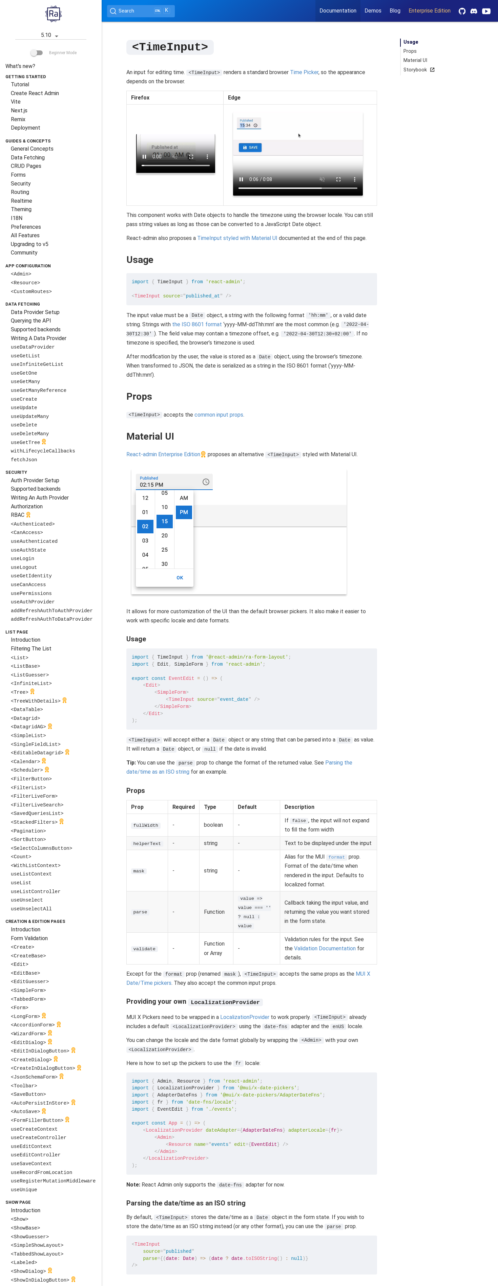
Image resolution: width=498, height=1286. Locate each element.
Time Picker (304, 72)
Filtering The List (31, 648)
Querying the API (31, 320)
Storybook (417, 70)
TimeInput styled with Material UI (237, 238)
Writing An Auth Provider (40, 497)
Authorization (27, 506)
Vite (16, 101)
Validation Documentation (325, 948)
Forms (18, 175)
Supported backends (36, 329)
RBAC (21, 515)
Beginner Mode (53, 52)
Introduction (25, 640)
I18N (16, 218)
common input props (218, 414)
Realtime (21, 201)
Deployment (25, 128)
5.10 (51, 36)
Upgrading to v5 (29, 244)
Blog (395, 10)
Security (21, 183)
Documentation (337, 10)
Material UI (415, 60)
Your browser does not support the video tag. (175, 153)
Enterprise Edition (430, 10)
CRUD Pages (26, 166)
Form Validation (29, 938)
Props (410, 51)
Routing (20, 192)
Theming (21, 209)
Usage (410, 42)
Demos (373, 10)
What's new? (20, 66)
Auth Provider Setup (35, 480)
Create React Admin (35, 93)
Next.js (19, 110)
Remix (18, 119)
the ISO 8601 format (197, 324)
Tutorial (20, 84)
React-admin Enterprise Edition (163, 454)
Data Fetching (28, 157)
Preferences (26, 227)
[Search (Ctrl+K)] (141, 11)
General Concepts (32, 149)
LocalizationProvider (244, 1016)
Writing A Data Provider (38, 338)
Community (24, 252)
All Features (25, 235)
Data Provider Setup (35, 312)
